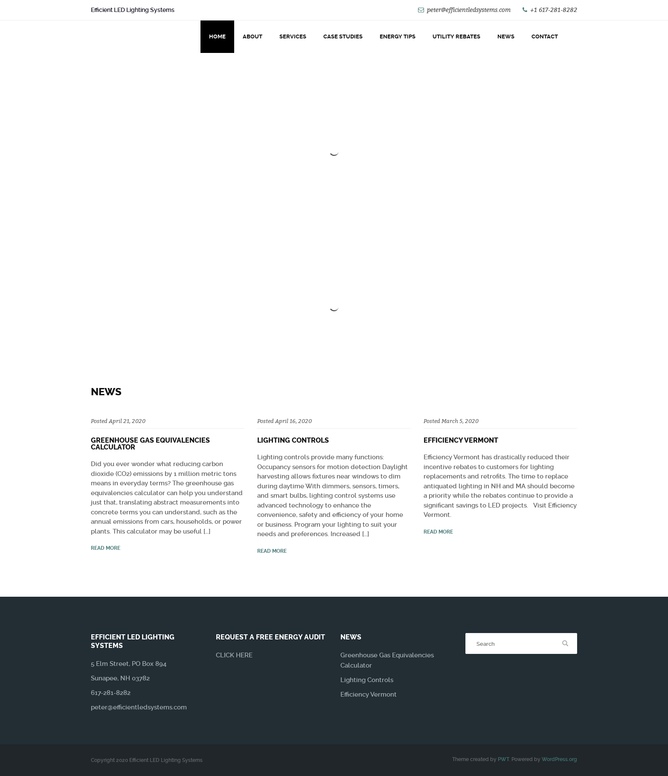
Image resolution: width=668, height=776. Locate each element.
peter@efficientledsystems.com (469, 10)
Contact (544, 36)
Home (217, 36)
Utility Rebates (456, 36)
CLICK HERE (234, 655)
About (252, 36)
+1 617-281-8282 (553, 10)
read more (105, 548)
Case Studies (343, 36)
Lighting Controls (293, 440)
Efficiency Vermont (461, 440)
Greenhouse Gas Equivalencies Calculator (150, 443)
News (505, 36)
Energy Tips (397, 36)
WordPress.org (559, 759)
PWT (503, 759)
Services (292, 36)
